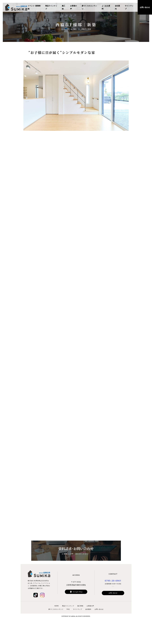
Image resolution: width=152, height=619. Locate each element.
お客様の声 (73, 7)
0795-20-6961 (113, 580)
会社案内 (117, 7)
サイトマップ (129, 7)
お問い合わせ (113, 593)
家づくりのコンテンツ (89, 7)
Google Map (78, 592)
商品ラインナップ (51, 7)
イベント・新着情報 (34, 7)
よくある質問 (106, 7)
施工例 (63, 7)
